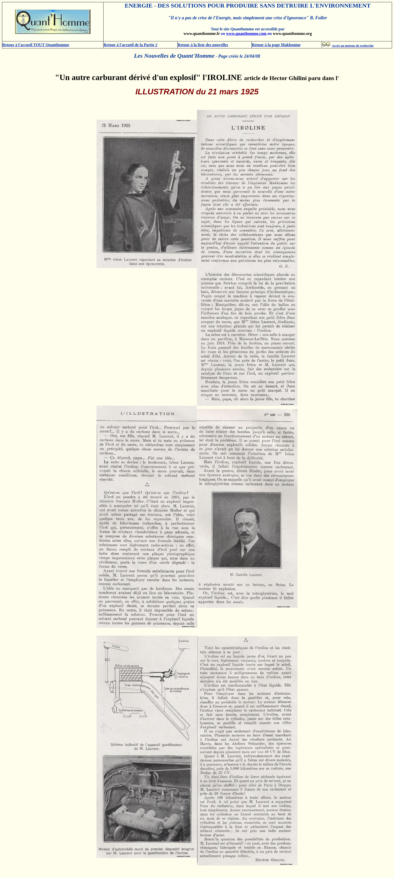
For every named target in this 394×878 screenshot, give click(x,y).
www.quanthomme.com (246, 33)
